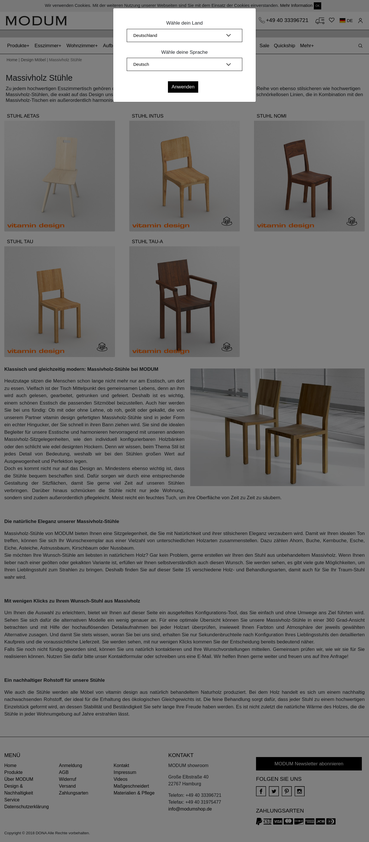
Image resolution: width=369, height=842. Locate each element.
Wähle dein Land (184, 23)
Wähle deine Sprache (184, 52)
